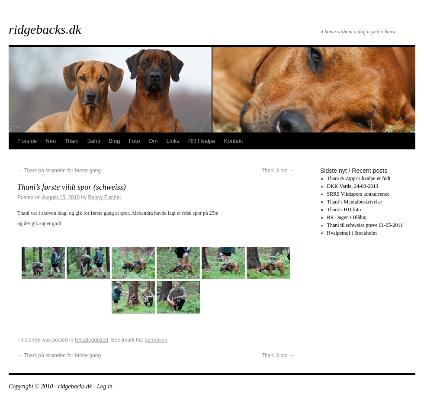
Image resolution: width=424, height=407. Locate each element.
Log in (104, 386)
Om (152, 141)
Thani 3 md (278, 171)
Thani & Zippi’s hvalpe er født (359, 178)
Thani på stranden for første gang (59, 171)
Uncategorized (91, 340)
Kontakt (233, 141)
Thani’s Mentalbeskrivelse (354, 202)
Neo (50, 141)
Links (172, 141)
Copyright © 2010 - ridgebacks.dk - (53, 386)
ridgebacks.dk (45, 29)
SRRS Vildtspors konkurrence (358, 194)
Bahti (93, 141)
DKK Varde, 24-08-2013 (353, 186)
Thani (71, 141)
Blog (114, 141)
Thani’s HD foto (344, 210)
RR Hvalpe (201, 141)
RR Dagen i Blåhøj (347, 217)
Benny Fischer (105, 197)
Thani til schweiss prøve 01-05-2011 (365, 225)
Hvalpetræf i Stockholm (352, 233)
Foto (134, 141)
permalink (156, 340)
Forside (27, 141)
